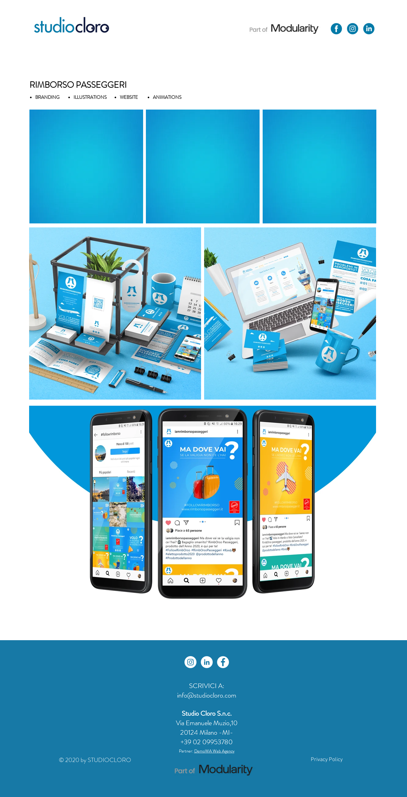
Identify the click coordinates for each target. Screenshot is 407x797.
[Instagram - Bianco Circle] (190, 662)
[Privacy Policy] (327, 759)
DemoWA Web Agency (214, 751)
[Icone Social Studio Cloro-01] (353, 29)
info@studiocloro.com (206, 695)
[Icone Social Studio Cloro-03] (369, 29)
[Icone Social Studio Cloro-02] (336, 29)
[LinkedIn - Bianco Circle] (207, 662)
